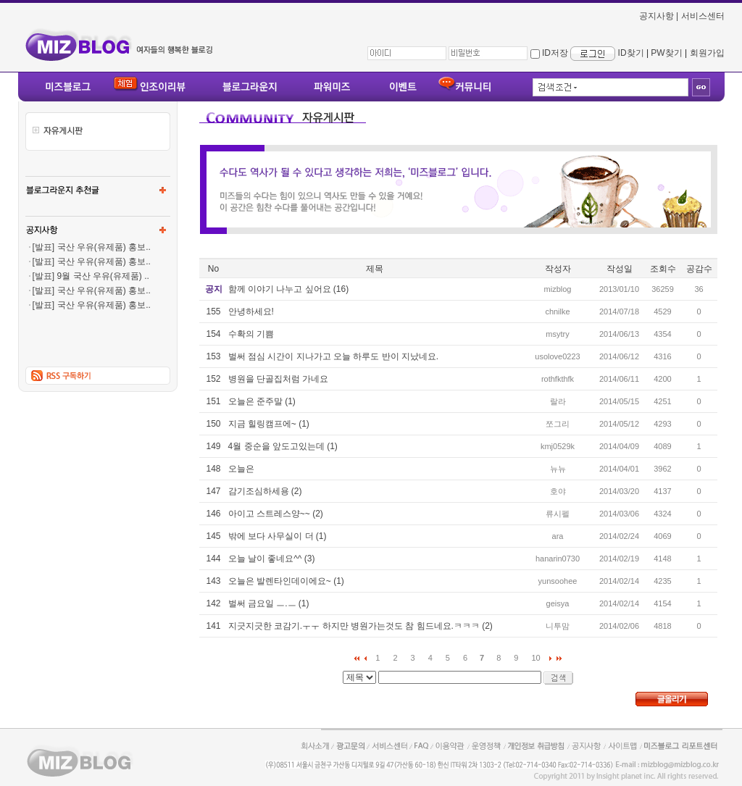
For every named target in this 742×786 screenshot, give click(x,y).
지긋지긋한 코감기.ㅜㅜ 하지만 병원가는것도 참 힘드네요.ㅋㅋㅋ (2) (360, 626)
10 (535, 657)
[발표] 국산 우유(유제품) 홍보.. (92, 247)
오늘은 (241, 469)
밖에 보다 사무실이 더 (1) (277, 536)
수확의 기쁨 (251, 334)
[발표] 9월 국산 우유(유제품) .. (91, 276)
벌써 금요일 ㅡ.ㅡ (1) (268, 603)
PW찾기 (666, 53)
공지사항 (656, 16)
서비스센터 (703, 16)
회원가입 (707, 53)
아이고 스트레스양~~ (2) (275, 514)
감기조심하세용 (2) (265, 491)
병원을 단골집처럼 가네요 (278, 379)
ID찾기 (631, 53)
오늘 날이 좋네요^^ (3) (271, 558)
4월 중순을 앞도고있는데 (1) (283, 446)
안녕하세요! (251, 311)
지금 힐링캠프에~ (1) (268, 424)
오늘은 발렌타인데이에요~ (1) (286, 581)
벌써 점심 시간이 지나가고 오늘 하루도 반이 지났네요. (333, 356)
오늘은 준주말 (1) (262, 401)
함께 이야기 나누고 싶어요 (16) (288, 289)
